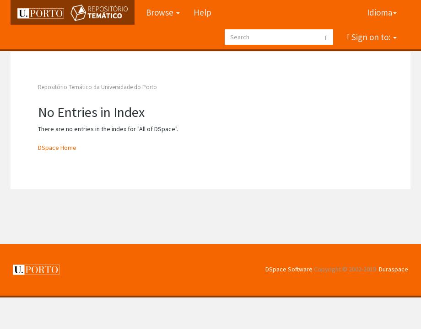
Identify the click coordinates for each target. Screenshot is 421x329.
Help (202, 12)
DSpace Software (289, 269)
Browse (163, 12)
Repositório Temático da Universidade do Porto (97, 87)
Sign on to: (373, 37)
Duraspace (393, 269)
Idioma (382, 12)
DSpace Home (57, 147)
